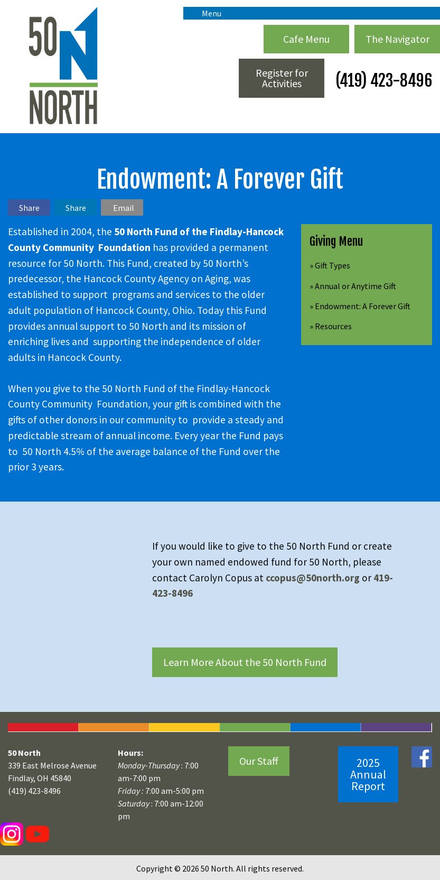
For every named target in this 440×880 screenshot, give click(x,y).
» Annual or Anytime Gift (353, 286)
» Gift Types (330, 265)
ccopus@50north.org (314, 577)
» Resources (331, 326)
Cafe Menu (306, 38)
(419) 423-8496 (382, 80)
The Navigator (397, 38)
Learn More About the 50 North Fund (244, 662)
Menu (206, 13)
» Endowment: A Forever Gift (360, 306)
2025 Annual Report (368, 774)
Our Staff (258, 760)
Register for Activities (282, 78)
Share (29, 207)
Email (123, 207)
